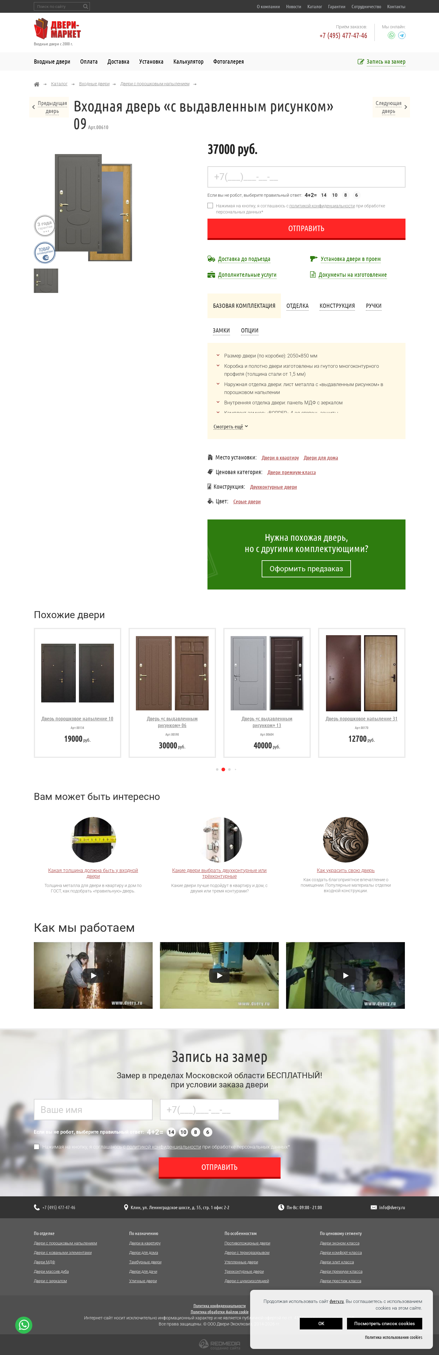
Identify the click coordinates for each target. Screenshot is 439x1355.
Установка (151, 61)
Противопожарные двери (247, 1243)
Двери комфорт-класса (341, 1252)
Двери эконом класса (339, 1243)
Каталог (314, 6)
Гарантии (336, 6)
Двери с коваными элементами (63, 1252)
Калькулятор (188, 61)
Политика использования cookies (393, 1337)
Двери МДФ (44, 1262)
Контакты (396, 6)
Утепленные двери (241, 1262)
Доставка (118, 61)
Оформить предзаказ (306, 569)
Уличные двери (143, 1281)
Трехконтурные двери (244, 1271)
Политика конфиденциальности (219, 1305)
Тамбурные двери (145, 1262)
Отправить (306, 228)
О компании (268, 6)
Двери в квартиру (280, 457)
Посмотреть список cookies (384, 1323)
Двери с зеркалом (50, 1281)
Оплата (89, 61)
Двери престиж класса (340, 1281)
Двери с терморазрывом (247, 1252)
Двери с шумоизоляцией (247, 1281)
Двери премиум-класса (291, 472)
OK (321, 1323)
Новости (293, 6)
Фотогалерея (228, 61)
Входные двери (52, 61)
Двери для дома (321, 457)
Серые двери (247, 501)
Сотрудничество (366, 6)
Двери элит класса (337, 1262)
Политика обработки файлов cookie (220, 1311)
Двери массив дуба (51, 1271)
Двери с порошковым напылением (154, 83)
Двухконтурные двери (273, 487)
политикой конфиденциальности (322, 205)
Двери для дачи (143, 1271)
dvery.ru (337, 1301)
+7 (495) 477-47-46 (343, 35)
